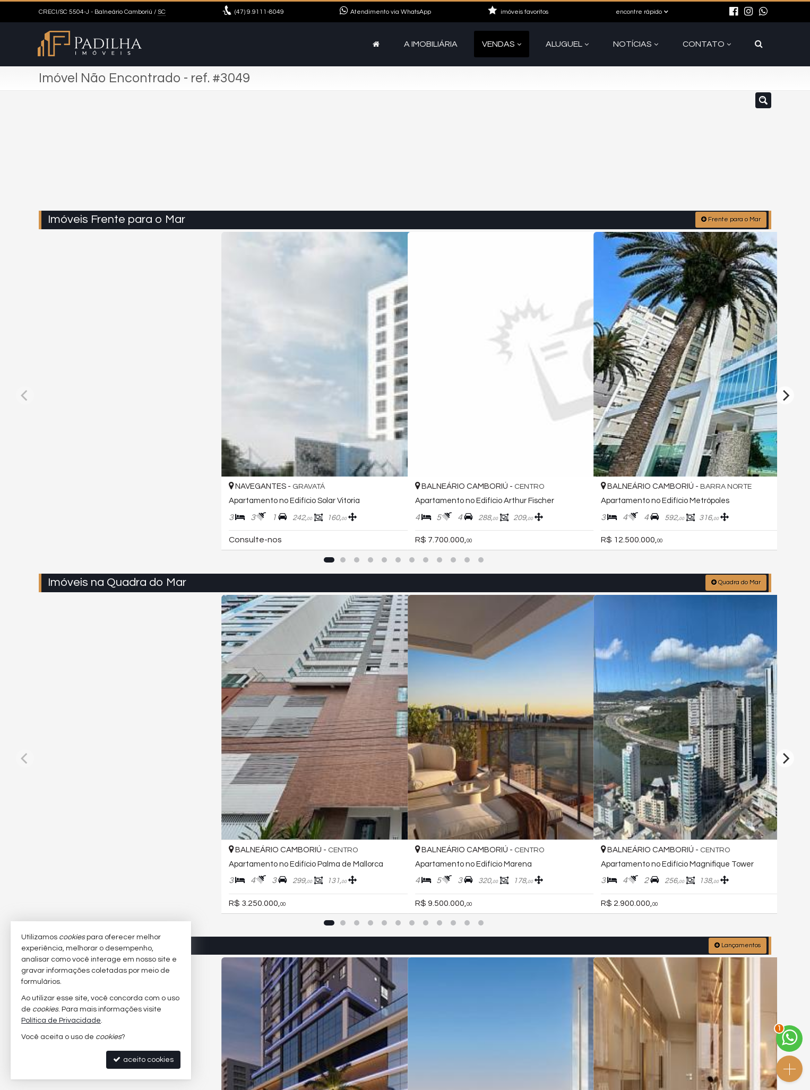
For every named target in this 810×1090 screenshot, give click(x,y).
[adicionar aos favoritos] (204, 415)
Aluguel (567, 44)
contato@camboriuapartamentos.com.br (310, 1028)
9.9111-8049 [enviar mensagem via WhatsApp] (259, 11)
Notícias (635, 44)
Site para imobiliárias (704, 1082)
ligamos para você (269, 1041)
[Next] (785, 331)
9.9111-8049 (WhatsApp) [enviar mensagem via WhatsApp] (287, 1015)
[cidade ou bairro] (484, 155)
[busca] (759, 44)
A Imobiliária (431, 44)
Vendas (501, 44)
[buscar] (582, 155)
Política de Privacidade (319, 1081)
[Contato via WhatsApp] (789, 1038)
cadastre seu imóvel (272, 1054)
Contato (707, 44)
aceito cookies (143, 1059)
